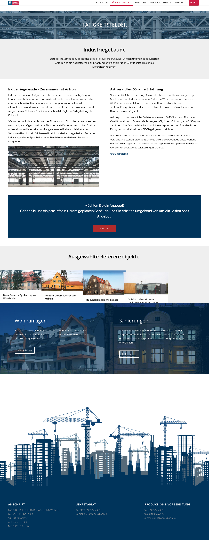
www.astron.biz (119, 153)
